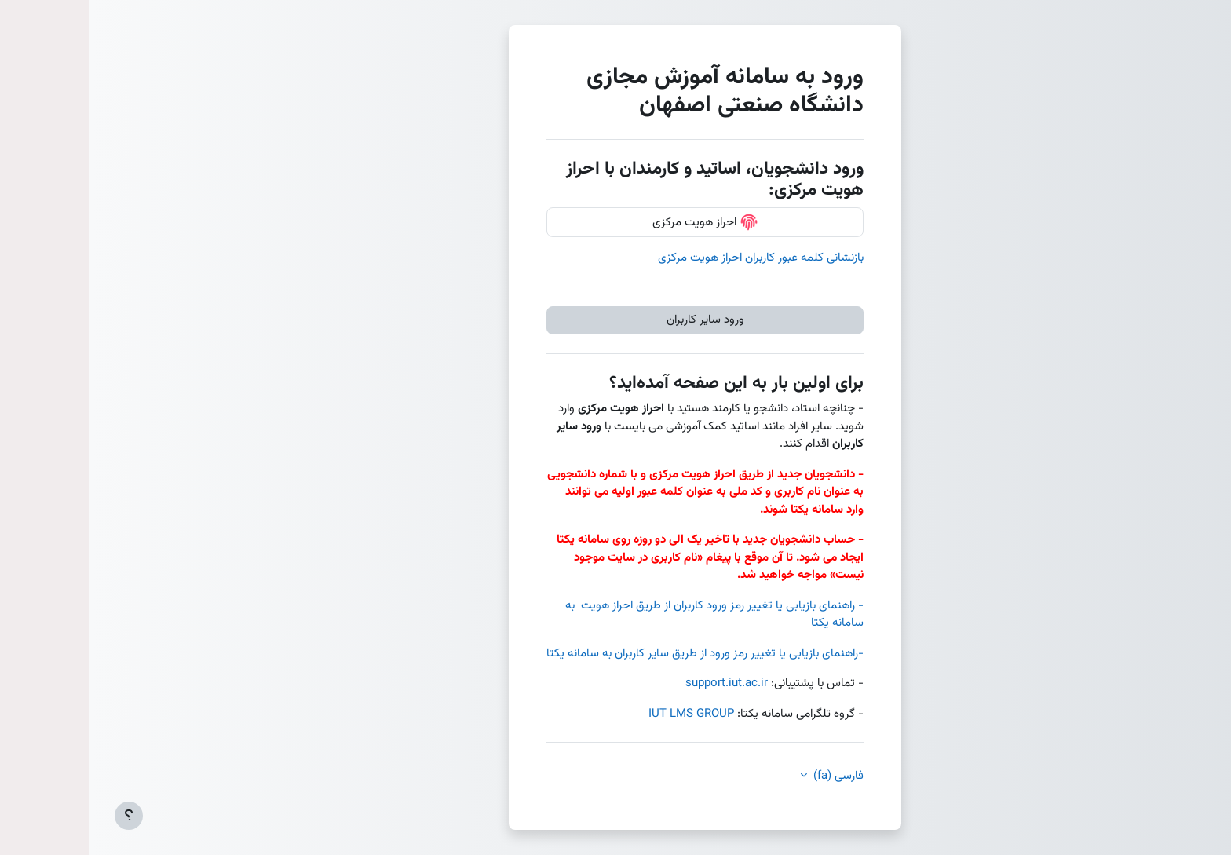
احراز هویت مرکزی (616, 222)
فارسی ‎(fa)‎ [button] (747, 776)
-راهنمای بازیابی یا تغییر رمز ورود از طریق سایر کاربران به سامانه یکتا (615, 654)
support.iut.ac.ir (637, 683)
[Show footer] (39, 816)
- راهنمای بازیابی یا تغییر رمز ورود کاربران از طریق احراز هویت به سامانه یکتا (625, 615)
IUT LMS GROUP (602, 714)
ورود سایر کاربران (616, 320)
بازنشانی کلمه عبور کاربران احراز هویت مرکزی (671, 258)
